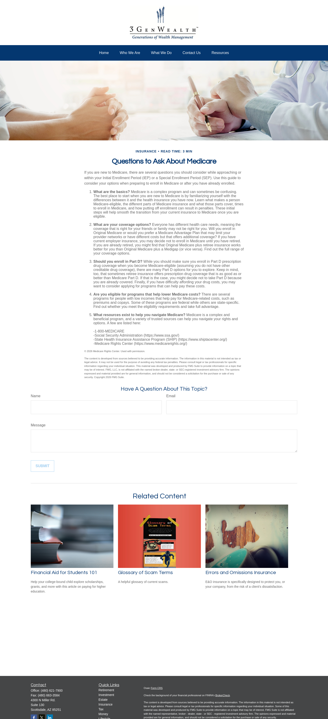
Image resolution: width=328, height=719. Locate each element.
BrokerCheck (222, 695)
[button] (104, 52)
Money (103, 714)
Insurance (106, 704)
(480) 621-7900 (52, 690)
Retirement (106, 690)
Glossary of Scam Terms (145, 572)
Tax (101, 709)
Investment (106, 695)
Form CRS (157, 688)
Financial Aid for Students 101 (64, 572)
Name (36, 396)
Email (170, 396)
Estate (103, 699)
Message (38, 425)
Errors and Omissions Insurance (240, 572)
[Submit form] (42, 466)
